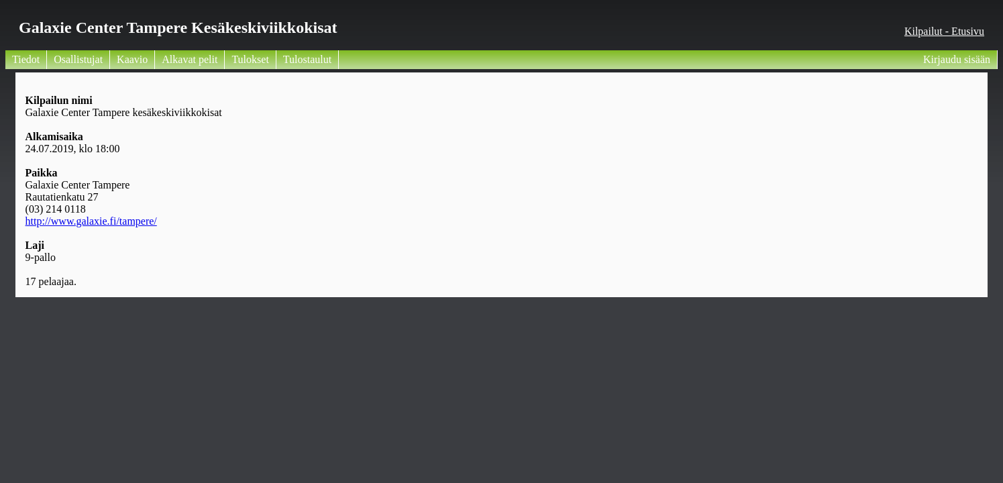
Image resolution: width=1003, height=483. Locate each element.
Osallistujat (78, 59)
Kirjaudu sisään (956, 59)
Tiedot (26, 59)
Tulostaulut (307, 59)
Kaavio (132, 59)
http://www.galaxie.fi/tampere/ (91, 221)
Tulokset (249, 59)
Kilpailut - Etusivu (944, 31)
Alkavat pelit (189, 59)
